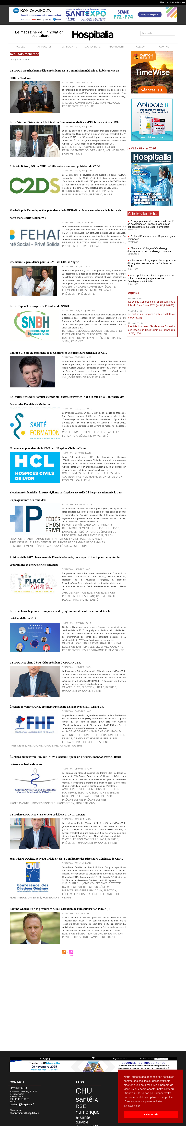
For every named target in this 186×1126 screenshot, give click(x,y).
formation (111, 515)
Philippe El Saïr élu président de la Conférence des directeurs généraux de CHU (63, 409)
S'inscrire (163, 2)
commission (79, 116)
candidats (93, 623)
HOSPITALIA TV (68, 47)
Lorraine (88, 868)
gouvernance (69, 178)
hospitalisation (78, 631)
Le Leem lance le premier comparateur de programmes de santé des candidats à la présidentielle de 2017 (67, 720)
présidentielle (17, 633)
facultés (100, 515)
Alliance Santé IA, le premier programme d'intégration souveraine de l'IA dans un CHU (151, 260)
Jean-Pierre (58, 1046)
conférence (68, 515)
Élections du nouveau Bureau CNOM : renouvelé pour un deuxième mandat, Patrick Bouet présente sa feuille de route (66, 887)
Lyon (96, 178)
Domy (110, 1043)
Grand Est (113, 865)
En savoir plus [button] (132, 1105)
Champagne (86, 862)
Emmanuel (89, 625)
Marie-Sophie (97, 286)
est (74, 865)
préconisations (43, 932)
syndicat (82, 392)
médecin (88, 929)
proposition (94, 932)
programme (58, 633)
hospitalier (79, 389)
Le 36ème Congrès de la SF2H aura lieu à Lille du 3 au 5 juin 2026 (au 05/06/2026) (151, 298)
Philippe (93, 1046)
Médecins (98, 929)
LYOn (95, 566)
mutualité (79, 703)
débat (102, 759)
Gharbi (115, 628)
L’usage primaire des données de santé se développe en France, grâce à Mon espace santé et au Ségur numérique (150, 224)
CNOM (83, 927)
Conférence (73, 449)
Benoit (65, 623)
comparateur (91, 759)
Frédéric (66, 227)
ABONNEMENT (116, 47)
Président (83, 1101)
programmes (73, 633)
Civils (70, 175)
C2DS (73, 224)
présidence (100, 868)
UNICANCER (67, 813)
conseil (91, 927)
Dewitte (102, 1040)
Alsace (65, 862)
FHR (96, 865)
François (105, 628)
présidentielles (34, 633)
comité (80, 224)
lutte (91, 811)
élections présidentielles (105, 700)
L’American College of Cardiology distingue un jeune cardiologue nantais (151, 248)
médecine (67, 518)
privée (47, 633)
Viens (77, 813)
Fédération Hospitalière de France (28, 1046)
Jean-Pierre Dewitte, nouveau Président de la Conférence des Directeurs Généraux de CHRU (67, 1001)
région (79, 870)
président (93, 340)
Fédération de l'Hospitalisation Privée (93, 1099)
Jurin (79, 868)
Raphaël (66, 392)
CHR (64, 1040)
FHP (90, 628)
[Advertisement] (152, 359)
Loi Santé (70, 1046)
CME (69, 116)
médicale (101, 116)
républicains (106, 633)
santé (76, 227)
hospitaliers (92, 389)
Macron (100, 631)
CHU (64, 116)
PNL (107, 286)
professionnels (78, 932)
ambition (66, 927)
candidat (82, 623)
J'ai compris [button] (151, 1114)
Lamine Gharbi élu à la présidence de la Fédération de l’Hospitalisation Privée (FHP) (64, 1063)
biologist (89, 386)
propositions (110, 932)
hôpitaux (67, 389)
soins (24, 636)
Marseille (84, 978)
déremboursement (109, 623)
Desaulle (67, 286)
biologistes (101, 386)
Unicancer (109, 811)
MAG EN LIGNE (92, 47)
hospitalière (68, 868)
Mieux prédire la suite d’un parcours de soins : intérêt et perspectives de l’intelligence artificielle (152, 274)
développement (93, 224)
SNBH (74, 392)
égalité (99, 338)
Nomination (82, 1046)
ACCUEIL (20, 47)
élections (78, 625)
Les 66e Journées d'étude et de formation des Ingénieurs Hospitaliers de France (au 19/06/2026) (151, 324)
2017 (64, 700)
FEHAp (86, 286)
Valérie (112, 870)
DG (82, 449)
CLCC (73, 811)
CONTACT (165, 47)
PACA (92, 978)
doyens (80, 515)
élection (90, 116)
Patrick (14, 932)
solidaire (74, 289)
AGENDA (140, 47)
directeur (117, 1040)
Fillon (96, 628)
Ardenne (74, 862)
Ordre (118, 929)
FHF (91, 865)
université (78, 518)
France (102, 865)
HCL (80, 178)
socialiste (15, 636)
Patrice (99, 811)
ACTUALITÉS (45, 47)
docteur (100, 927)
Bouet (75, 927)
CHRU (70, 1040)
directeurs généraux (95, 1043)
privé (65, 289)
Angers (66, 338)
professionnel (61, 932)
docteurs (112, 927)
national (105, 389)
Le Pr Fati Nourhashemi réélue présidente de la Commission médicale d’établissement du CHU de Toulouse (67, 77)
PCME (112, 566)
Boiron (66, 224)
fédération (101, 625)
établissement (110, 175)
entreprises (68, 762)
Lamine (91, 631)
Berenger (67, 386)
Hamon (65, 631)
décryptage (73, 700)
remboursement (89, 633)
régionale (89, 870)
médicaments (89, 762)
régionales (102, 870)
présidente (113, 116)
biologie (78, 386)
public (26, 765)
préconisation (26, 932)
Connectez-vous (177, 2)
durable (107, 224)
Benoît (73, 623)
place (88, 703)
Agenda (133, 288)
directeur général (72, 1043)
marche (109, 631)
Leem (78, 762)
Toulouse (67, 119)
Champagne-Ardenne (104, 862)
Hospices (87, 178)
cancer (66, 811)
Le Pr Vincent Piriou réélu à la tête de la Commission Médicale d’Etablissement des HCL (65, 136)
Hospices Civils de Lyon (79, 566)
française (67, 703)
